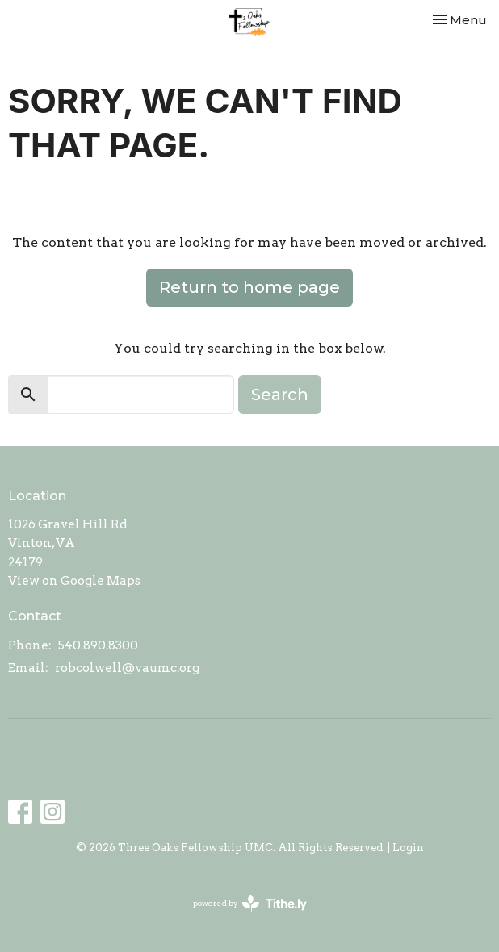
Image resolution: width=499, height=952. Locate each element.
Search (279, 394)
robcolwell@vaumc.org (127, 668)
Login (408, 847)
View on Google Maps (74, 581)
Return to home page (249, 287)
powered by (250, 903)
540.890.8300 (98, 645)
